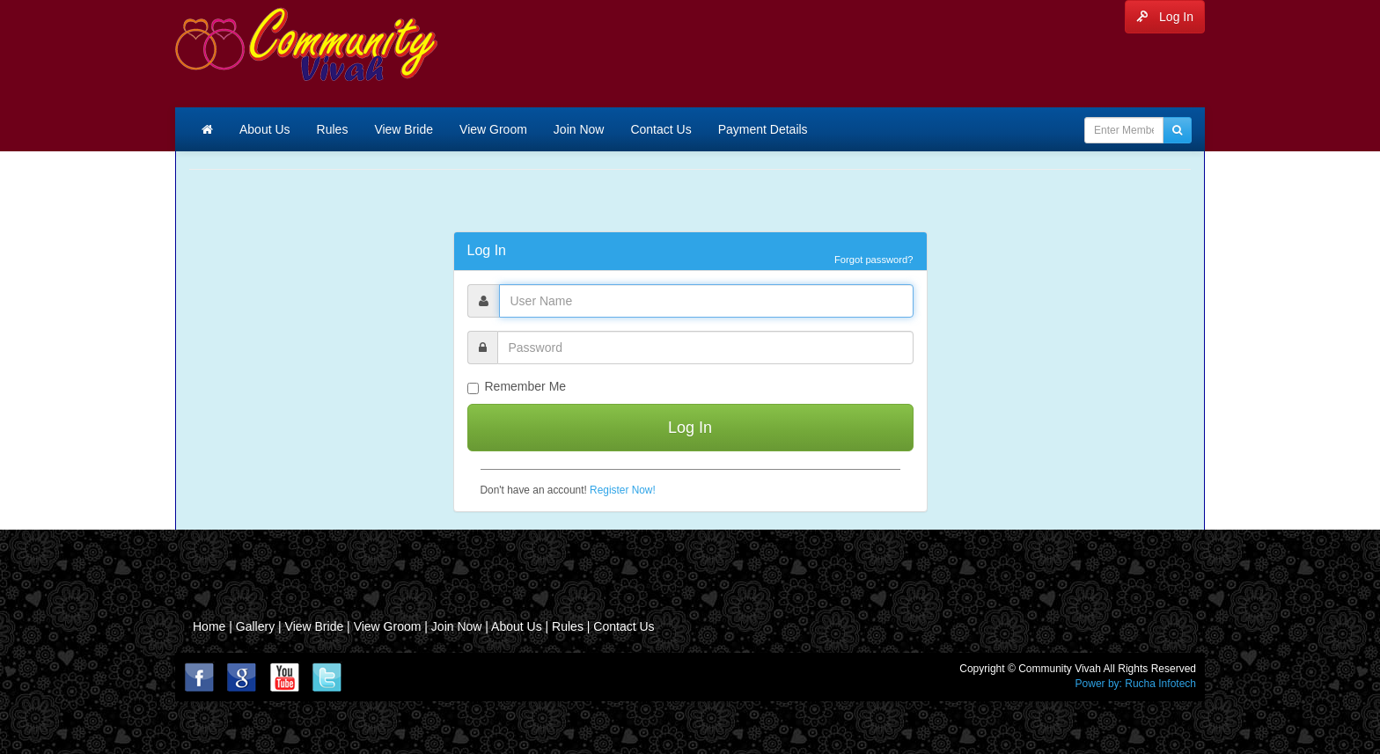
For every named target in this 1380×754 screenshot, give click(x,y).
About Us (264, 129)
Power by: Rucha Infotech (1135, 683)
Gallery (257, 626)
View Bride (403, 129)
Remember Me (517, 386)
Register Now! (623, 490)
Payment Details (763, 129)
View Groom (493, 129)
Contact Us (660, 129)
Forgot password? (874, 259)
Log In (1164, 17)
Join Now (579, 129)
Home (209, 626)
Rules (333, 129)
